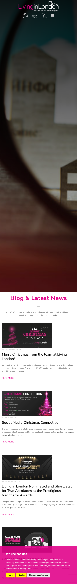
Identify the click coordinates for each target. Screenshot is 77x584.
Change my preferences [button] (38, 575)
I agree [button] (10, 575)
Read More (8, 378)
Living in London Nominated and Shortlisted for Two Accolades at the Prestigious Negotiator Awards (37, 490)
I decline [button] (21, 575)
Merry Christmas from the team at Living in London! (36, 356)
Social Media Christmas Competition (31, 422)
